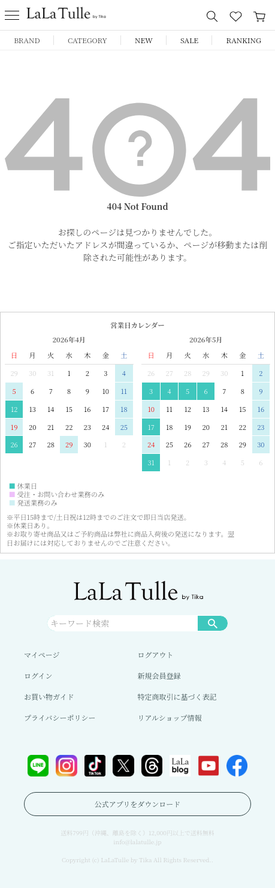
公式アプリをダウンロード (138, 804)
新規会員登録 (159, 675)
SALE (189, 40)
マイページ (42, 654)
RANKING (243, 40)
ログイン (38, 675)
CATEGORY (87, 40)
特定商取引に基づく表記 (177, 696)
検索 (213, 623)
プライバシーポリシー (59, 717)
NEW (144, 40)
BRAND (27, 40)
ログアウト (156, 654)
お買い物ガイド (49, 696)
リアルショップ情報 (170, 717)
